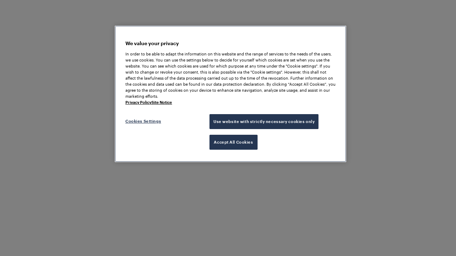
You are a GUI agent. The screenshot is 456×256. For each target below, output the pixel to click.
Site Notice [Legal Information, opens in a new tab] (161, 102)
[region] (230, 94)
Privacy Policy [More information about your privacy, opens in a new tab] (138, 102)
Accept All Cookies (233, 142)
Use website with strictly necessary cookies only (264, 121)
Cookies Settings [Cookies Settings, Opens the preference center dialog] (143, 121)
